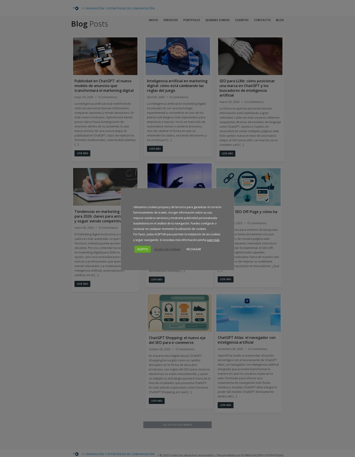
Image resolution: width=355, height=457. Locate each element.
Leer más (213, 240)
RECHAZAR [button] (194, 249)
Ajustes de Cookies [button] (167, 249)
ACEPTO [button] (142, 249)
